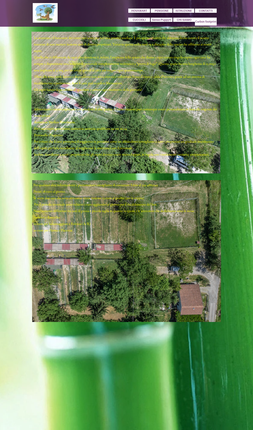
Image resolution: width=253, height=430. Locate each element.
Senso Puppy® (161, 20)
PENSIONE (162, 10)
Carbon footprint (205, 21)
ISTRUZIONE (184, 10)
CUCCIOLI (139, 20)
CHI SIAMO (184, 20)
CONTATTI (206, 10)
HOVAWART (139, 10)
